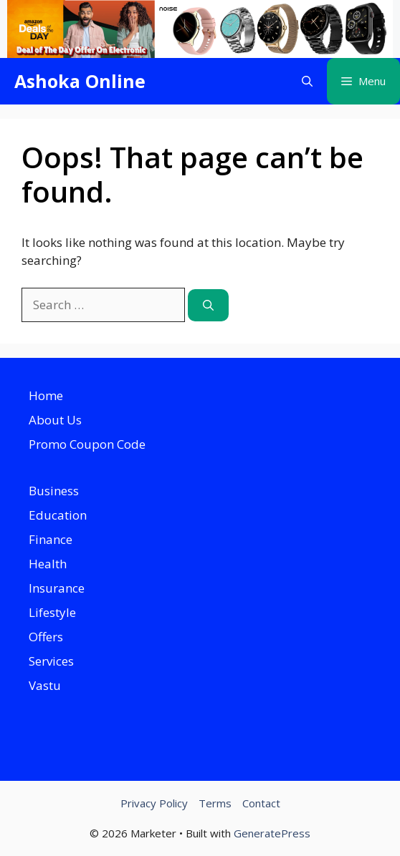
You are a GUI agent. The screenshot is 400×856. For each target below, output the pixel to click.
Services (51, 661)
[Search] (208, 305)
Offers (46, 636)
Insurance (57, 588)
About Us (55, 420)
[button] (307, 81)
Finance (50, 539)
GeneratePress (272, 833)
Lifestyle (52, 612)
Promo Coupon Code (87, 444)
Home (46, 395)
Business (54, 490)
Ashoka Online (80, 81)
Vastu (45, 685)
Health (48, 563)
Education (58, 515)
